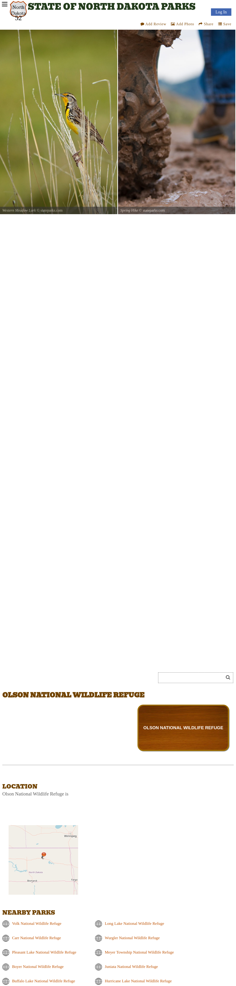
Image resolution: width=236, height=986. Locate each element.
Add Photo (182, 24)
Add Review (153, 24)
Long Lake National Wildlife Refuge (134, 923)
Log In (221, 12)
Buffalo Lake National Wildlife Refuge (43, 981)
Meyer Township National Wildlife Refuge (139, 952)
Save (224, 24)
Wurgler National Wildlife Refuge (132, 937)
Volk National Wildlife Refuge (36, 923)
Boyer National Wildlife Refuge (38, 966)
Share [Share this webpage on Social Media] (206, 24)
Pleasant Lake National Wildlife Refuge (44, 952)
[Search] (193, 677)
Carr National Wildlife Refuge (36, 937)
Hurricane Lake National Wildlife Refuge (138, 981)
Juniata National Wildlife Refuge (131, 966)
